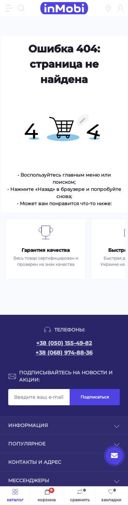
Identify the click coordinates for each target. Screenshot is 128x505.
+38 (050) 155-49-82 (64, 343)
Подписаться (95, 397)
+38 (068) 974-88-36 (64, 352)
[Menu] (8, 8)
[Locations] (108, 8)
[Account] (120, 8)
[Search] (21, 8)
